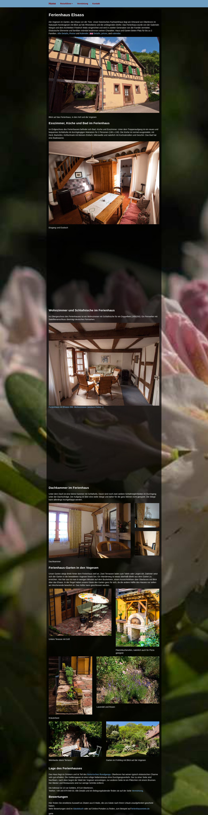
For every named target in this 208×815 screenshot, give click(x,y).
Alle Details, (63, 33)
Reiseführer (66, 3)
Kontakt (96, 3)
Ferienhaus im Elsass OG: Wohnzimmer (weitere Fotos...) (104, 365)
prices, (104, 33)
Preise (72, 33)
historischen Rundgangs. (99, 774)
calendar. (116, 33)
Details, (97, 33)
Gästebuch (78, 809)
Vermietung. (137, 791)
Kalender (84, 33)
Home (52, 3)
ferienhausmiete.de (140, 809)
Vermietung (82, 3)
